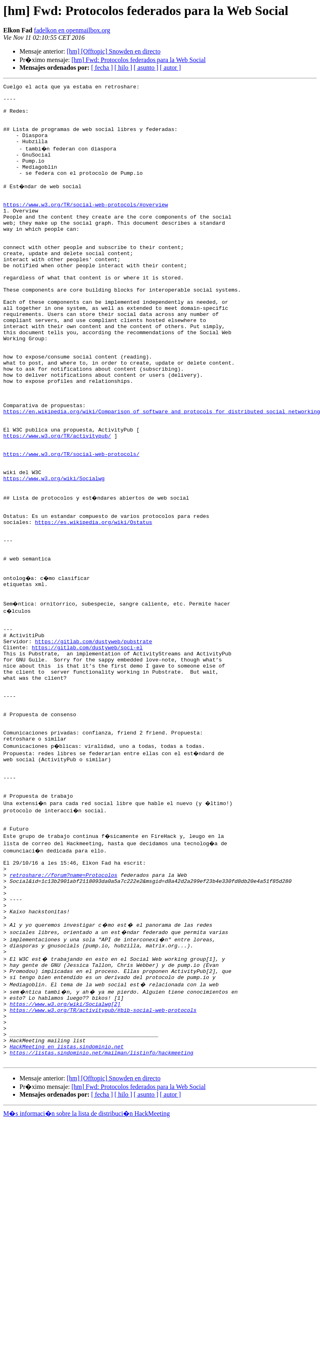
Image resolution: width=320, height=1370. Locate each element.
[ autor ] (170, 67)
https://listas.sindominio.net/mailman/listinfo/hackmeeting (101, 1219)
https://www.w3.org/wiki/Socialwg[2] (65, 1160)
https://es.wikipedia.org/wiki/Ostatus (93, 606)
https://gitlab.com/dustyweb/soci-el (87, 752)
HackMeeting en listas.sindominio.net (67, 1211)
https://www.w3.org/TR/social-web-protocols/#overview (85, 226)
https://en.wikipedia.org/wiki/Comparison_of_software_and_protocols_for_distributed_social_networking (161, 474)
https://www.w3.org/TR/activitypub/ (57, 503)
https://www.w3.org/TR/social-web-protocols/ (71, 525)
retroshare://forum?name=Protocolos (63, 1014)
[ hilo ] (123, 67)
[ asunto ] (146, 67)
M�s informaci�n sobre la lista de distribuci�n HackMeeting (86, 1281)
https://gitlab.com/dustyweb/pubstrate (93, 744)
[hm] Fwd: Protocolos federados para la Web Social (138, 59)
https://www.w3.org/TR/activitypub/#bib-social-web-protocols (103, 1168)
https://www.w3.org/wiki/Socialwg (54, 554)
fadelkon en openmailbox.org (72, 30)
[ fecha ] (101, 67)
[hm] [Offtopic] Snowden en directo (113, 51)
